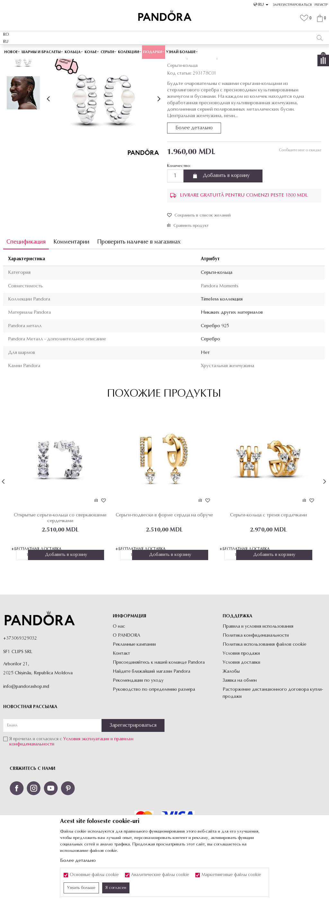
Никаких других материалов (232, 358)
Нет (205, 398)
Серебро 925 (215, 371)
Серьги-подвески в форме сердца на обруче (163, 560)
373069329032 (21, 684)
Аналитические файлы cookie (160, 875)
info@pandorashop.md (26, 732)
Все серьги (141, 63)
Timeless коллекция (222, 344)
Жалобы (231, 717)
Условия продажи (241, 698)
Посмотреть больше (193, 51)
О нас (119, 671)
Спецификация (26, 287)
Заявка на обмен (240, 726)
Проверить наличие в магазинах (139, 287)
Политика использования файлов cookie (264, 689)
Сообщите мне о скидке (300, 196)
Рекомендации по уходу (138, 726)
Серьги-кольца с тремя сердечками (267, 560)
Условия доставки (241, 708)
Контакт (121, 698)
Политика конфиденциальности (256, 680)
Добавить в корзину (226, 221)
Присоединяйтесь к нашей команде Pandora (159, 708)
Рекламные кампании (134, 689)
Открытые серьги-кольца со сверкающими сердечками (60, 563)
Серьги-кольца (167, 63)
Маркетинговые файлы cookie (231, 875)
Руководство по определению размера (154, 735)
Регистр (321, 5)
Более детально (194, 173)
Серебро (210, 385)
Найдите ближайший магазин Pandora (151, 717)
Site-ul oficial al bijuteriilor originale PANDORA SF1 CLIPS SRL (54, 63)
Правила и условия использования (258, 671)
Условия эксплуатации (86, 784)
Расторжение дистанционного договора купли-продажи (273, 738)
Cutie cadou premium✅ (142, 51)
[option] (164, 51)
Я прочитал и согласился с (71, 787)
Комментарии (71, 287)
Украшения (118, 63)
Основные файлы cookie (94, 875)
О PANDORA (126, 680)
